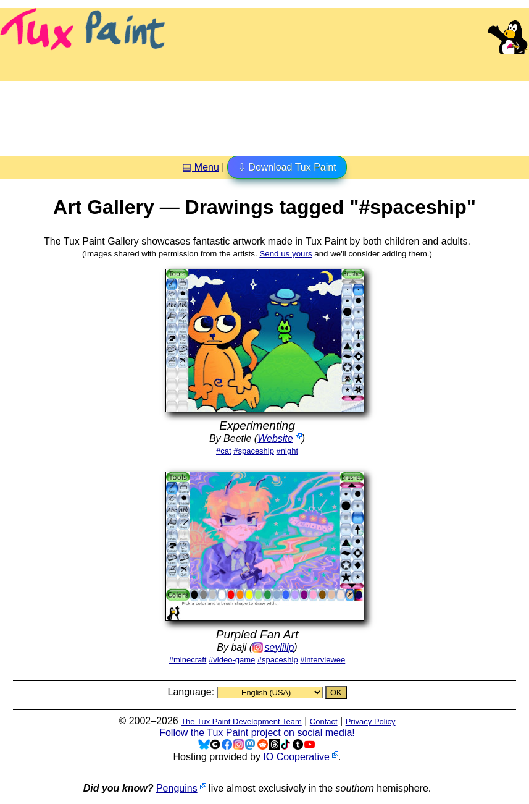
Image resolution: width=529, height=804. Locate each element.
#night (287, 450)
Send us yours (285, 253)
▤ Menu (200, 167)
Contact (324, 721)
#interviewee (322, 659)
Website (275, 438)
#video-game (232, 659)
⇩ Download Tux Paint (287, 167)
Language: (192, 692)
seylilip (279, 647)
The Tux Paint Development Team (241, 721)
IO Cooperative (296, 756)
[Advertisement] (264, 114)
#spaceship (253, 450)
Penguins (177, 788)
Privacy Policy (371, 721)
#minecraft (188, 659)
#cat (223, 450)
